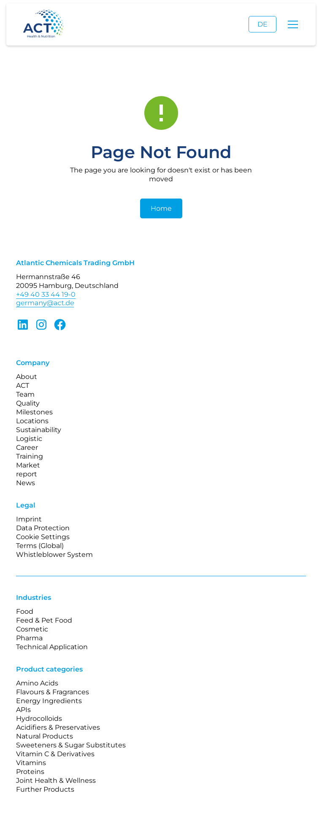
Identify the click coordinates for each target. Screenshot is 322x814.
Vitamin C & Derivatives (55, 754)
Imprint (29, 519)
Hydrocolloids (39, 719)
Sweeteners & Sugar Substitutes (71, 745)
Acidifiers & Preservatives (58, 727)
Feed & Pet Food (44, 620)
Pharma (29, 638)
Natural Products (44, 736)
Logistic (29, 439)
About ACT (26, 381)
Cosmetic (32, 629)
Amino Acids (37, 683)
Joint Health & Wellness (56, 780)
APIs (23, 710)
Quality (28, 403)
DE (262, 24)
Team (25, 394)
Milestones (34, 412)
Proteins (30, 772)
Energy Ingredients (49, 701)
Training (29, 456)
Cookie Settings (43, 537)
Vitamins (31, 763)
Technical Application (52, 647)
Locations (32, 421)
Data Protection (43, 528)
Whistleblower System (54, 555)
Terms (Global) (40, 546)
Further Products (45, 789)
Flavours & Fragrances (52, 692)
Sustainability (38, 430)
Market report (28, 469)
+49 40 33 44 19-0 (46, 294)
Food (24, 611)
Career (27, 447)
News (25, 483)
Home (161, 208)
